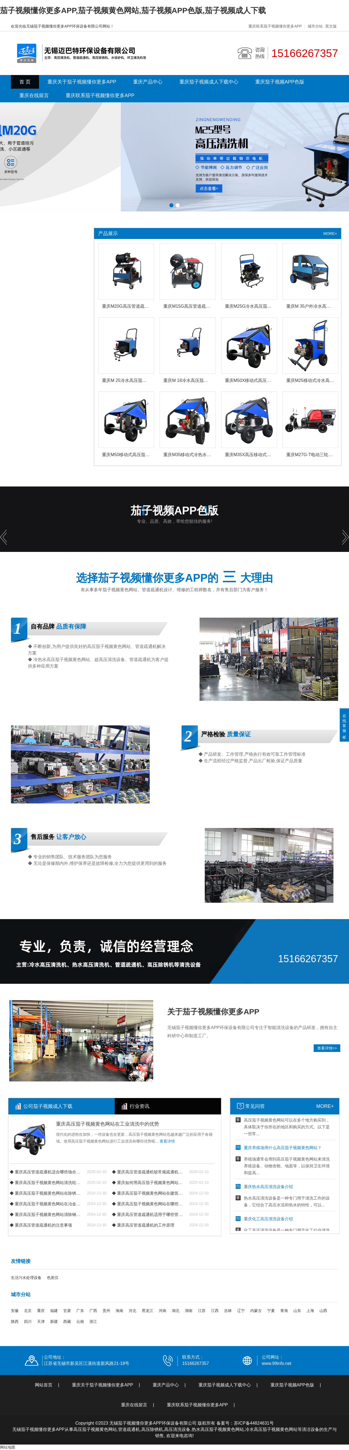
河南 (162, 1310)
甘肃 (67, 1310)
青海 (284, 1310)
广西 (93, 1310)
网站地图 (7, 1447)
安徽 (15, 1310)
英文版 (331, 26)
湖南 (188, 1310)
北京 (28, 1310)
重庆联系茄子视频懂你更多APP (275, 26)
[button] (171, 205)
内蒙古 (256, 1310)
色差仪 (52, 1277)
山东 (297, 1310)
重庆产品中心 (148, 82)
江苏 (202, 1310)
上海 (310, 1310)
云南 (80, 1321)
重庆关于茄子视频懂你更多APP (81, 82)
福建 (54, 1310)
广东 (80, 1310)
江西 (215, 1310)
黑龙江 (147, 1310)
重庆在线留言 (34, 95)
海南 (119, 1310)
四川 (28, 1321)
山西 (323, 1310)
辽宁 (241, 1310)
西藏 (67, 1321)
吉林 (228, 1310)
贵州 (106, 1310)
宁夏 (271, 1310)
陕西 (15, 1321)
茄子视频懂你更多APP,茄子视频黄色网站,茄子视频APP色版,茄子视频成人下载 (133, 10)
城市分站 (315, 26)
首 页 (25, 82)
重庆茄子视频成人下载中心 (208, 82)
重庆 (41, 1310)
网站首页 (43, 1385)
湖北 (175, 1310)
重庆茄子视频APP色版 (279, 82)
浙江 (93, 1321)
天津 (41, 1321)
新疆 (54, 1321)
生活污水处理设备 (26, 1277)
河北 (132, 1310)
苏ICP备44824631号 (254, 1423)
